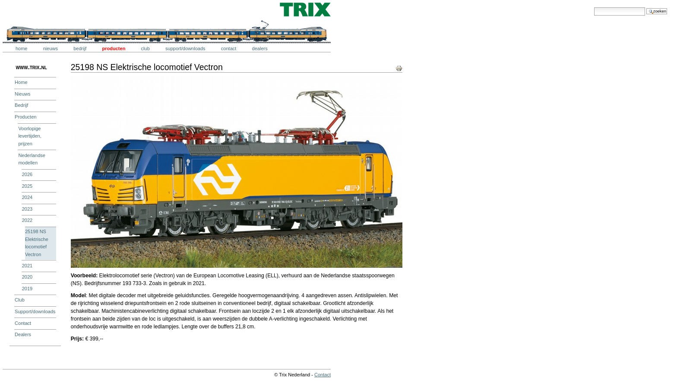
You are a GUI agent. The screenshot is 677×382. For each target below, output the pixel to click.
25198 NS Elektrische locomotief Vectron (36, 243)
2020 (27, 276)
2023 (27, 209)
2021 (27, 265)
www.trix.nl (31, 67)
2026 (27, 174)
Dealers (260, 48)
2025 (27, 186)
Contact (229, 48)
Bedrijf (79, 48)
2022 (27, 220)
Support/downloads (185, 48)
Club (145, 48)
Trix (28, 9)
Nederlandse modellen (31, 159)
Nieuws (50, 48)
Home (22, 48)
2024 (27, 197)
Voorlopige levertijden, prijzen (29, 136)
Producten (113, 48)
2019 (27, 288)
